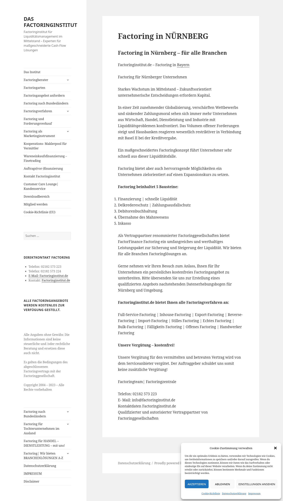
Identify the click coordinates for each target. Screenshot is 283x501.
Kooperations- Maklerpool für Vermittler (45, 146)
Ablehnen (222, 484)
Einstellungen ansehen (256, 484)
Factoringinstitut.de (56, 280)
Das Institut (32, 72)
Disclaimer (31, 481)
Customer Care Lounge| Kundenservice (41, 186)
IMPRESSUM (33, 473)
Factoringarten (34, 88)
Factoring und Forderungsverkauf (38, 121)
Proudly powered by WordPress (177, 463)
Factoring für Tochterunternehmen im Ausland (42, 428)
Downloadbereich (37, 196)
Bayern (183, 64)
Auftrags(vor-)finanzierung (43, 168)
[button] (275, 448)
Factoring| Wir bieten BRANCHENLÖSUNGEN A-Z (43, 455)
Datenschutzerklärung (234, 493)
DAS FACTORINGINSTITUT (50, 21)
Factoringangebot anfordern (44, 95)
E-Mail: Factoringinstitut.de (48, 276)
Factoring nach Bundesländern (46, 103)
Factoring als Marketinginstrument (39, 133)
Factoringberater (36, 80)
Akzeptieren (196, 484)
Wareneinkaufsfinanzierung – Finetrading (45, 158)
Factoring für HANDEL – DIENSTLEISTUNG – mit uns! (44, 443)
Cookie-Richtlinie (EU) (39, 212)
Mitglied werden (36, 204)
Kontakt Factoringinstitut (42, 176)
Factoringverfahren (38, 111)
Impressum (254, 493)
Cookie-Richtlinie (211, 493)
